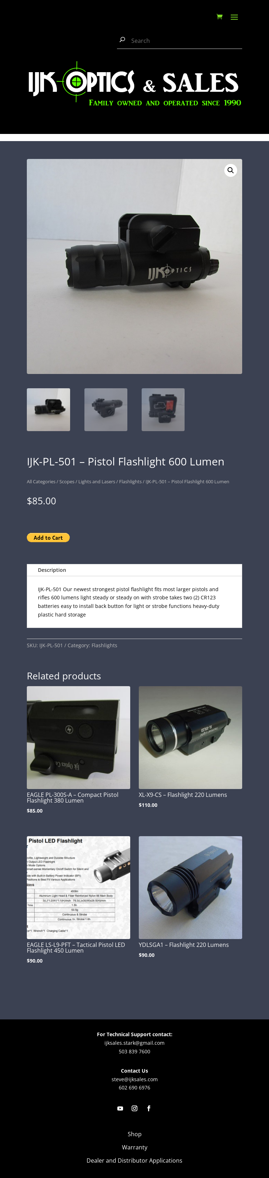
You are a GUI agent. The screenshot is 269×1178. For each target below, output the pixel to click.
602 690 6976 (134, 1087)
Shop (135, 1134)
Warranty (134, 1147)
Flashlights (130, 481)
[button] (230, 170)
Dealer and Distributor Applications (134, 1160)
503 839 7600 (134, 1051)
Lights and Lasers (96, 481)
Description (52, 569)
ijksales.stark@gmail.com (134, 1042)
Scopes (66, 481)
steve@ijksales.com (135, 1079)
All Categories (41, 481)
